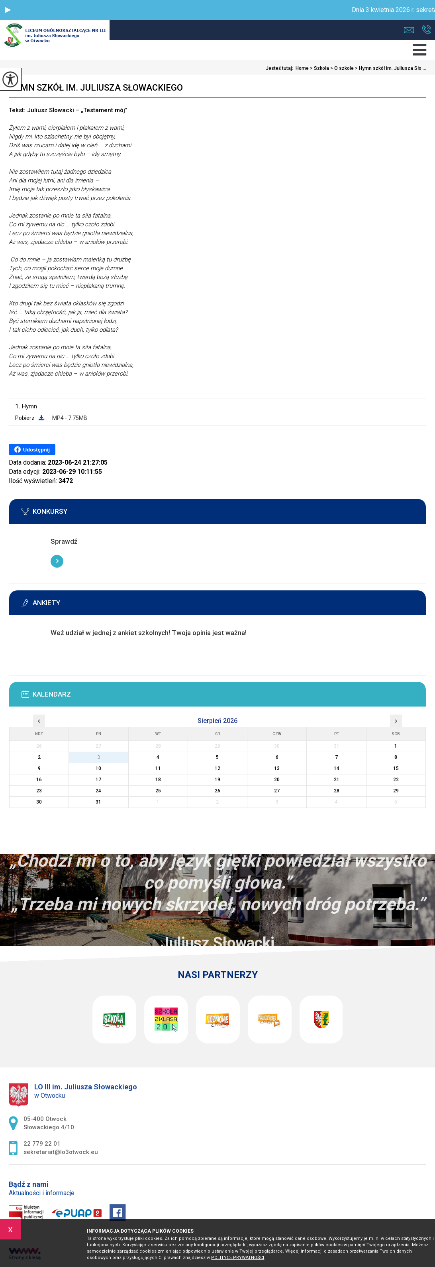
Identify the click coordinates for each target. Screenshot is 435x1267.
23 (39, 791)
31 (98, 802)
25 (158, 791)
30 (39, 802)
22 (396, 779)
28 (336, 791)
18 (158, 779)
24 (98, 791)
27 (277, 791)
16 (39, 779)
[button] (8, 10)
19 (217, 779)
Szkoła (319, 68)
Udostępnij (32, 449)
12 (217, 768)
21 (336, 779)
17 (98, 779)
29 (396, 791)
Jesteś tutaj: (281, 68)
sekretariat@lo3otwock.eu (409, 30)
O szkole (341, 68)
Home (302, 68)
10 (98, 768)
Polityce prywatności (237, 1257)
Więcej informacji (57, 561)
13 (277, 768)
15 (396, 768)
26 (217, 791)
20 (277, 779)
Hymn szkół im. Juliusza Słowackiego (96, 88)
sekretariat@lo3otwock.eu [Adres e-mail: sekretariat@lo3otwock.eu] (61, 1152)
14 (336, 768)
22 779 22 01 (426, 29)
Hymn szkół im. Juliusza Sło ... (390, 68)
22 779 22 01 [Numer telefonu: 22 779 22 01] (42, 1143)
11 (158, 768)
